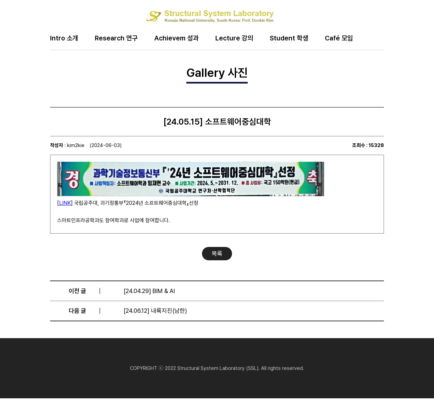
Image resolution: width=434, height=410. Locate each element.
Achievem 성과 (176, 38)
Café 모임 (339, 38)
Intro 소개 (64, 38)
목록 (217, 253)
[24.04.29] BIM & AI (149, 290)
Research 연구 (116, 38)
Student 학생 (289, 38)
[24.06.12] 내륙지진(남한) (155, 310)
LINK (65, 203)
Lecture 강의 (234, 38)
